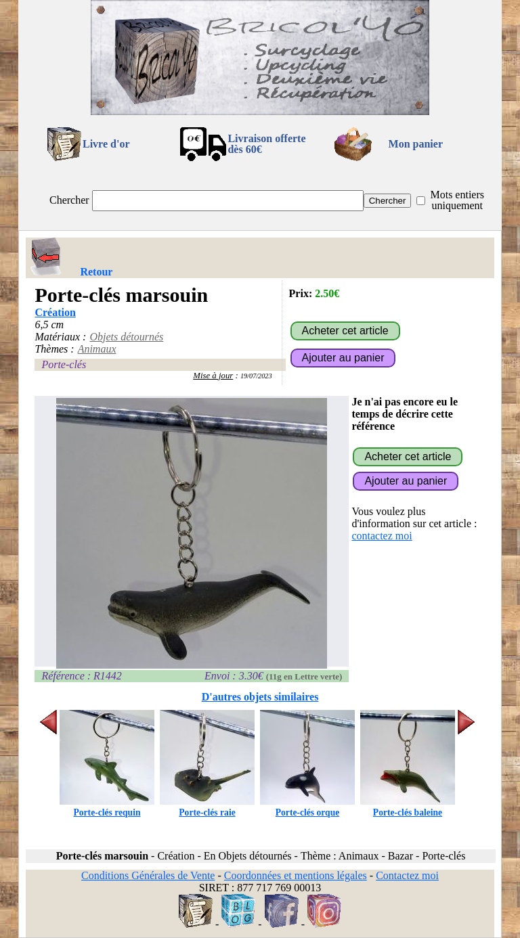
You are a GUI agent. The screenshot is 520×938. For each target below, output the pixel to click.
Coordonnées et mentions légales (295, 875)
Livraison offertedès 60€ (266, 144)
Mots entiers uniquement (457, 200)
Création (55, 312)
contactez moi (381, 535)
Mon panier (416, 144)
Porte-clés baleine (407, 807)
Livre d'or (106, 144)
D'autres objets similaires (260, 696)
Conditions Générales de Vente (148, 875)
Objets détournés (126, 336)
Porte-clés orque (307, 807)
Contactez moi (407, 875)
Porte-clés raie (207, 807)
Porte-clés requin (107, 807)
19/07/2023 (256, 376)
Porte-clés (63, 364)
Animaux (97, 349)
